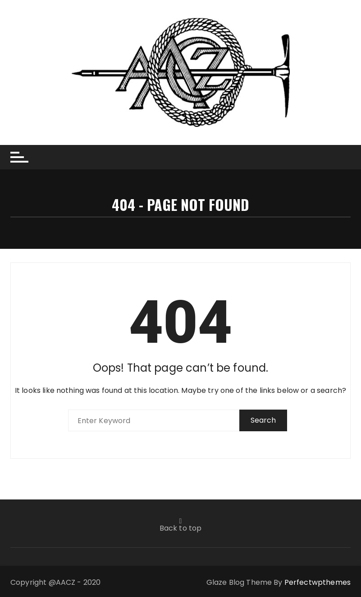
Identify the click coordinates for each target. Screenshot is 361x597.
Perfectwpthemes (317, 582)
